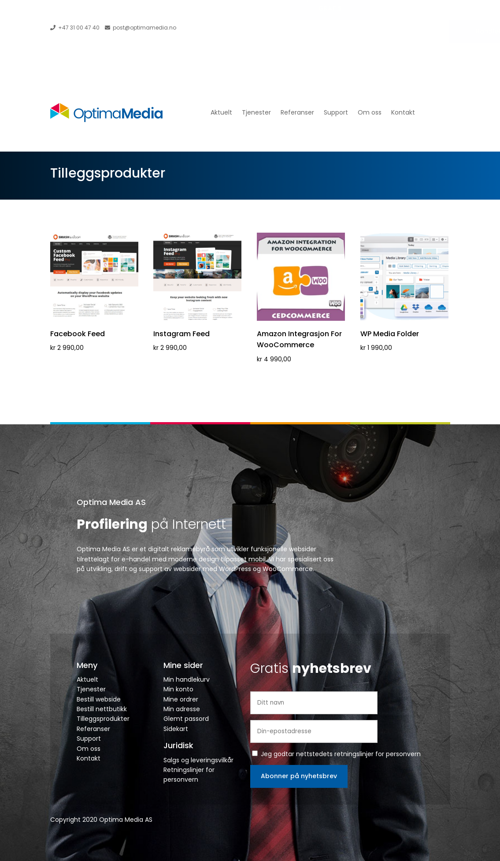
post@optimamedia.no (140, 27)
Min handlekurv (186, 679)
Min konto (178, 689)
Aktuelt (221, 112)
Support (336, 112)
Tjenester (256, 112)
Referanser (297, 112)
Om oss (369, 112)
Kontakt (403, 112)
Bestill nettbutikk (102, 709)
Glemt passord (186, 718)
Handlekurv (432, 31)
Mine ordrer (180, 699)
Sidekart (175, 728)
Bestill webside (99, 699)
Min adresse (181, 709)
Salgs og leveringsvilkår (198, 760)
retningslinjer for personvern (377, 754)
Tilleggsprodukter (103, 718)
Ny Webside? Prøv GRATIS (330, 28)
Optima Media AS (111, 502)
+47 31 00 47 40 (75, 27)
